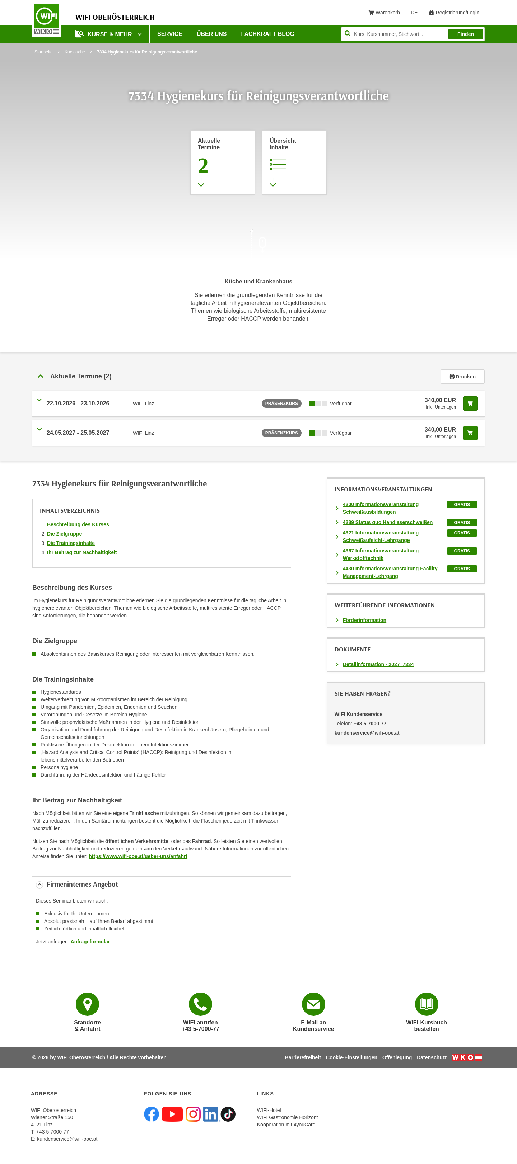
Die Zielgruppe (64, 534)
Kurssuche (75, 52)
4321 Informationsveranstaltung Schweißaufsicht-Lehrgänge (381, 536)
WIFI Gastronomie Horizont (287, 1117)
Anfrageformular (90, 941)
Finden (465, 34)
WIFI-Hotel (269, 1110)
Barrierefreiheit (303, 1057)
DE (416, 14)
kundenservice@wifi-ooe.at (67, 1139)
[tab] (258, 376)
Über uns (212, 34)
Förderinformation (364, 620)
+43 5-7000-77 (370, 723)
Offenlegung (397, 1057)
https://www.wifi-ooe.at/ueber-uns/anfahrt (138, 856)
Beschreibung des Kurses (78, 524)
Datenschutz (432, 1057)
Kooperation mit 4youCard (286, 1124)
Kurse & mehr (104, 33)
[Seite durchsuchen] (413, 34)
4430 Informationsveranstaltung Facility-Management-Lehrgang (391, 572)
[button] (236, 376)
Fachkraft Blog (267, 34)
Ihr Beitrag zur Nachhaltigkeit (82, 552)
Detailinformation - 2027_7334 (378, 664)
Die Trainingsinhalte (71, 543)
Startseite (43, 52)
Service (169, 34)
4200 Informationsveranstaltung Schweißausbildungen (381, 508)
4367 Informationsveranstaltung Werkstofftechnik (381, 554)
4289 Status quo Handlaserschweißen (388, 522)
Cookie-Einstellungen (351, 1057)
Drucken (463, 377)
